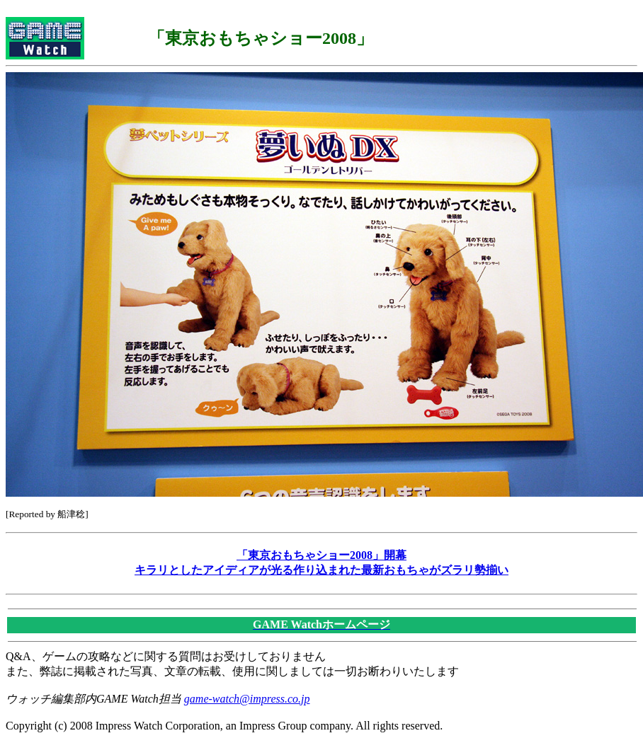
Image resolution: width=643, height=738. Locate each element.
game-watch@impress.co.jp (247, 699)
